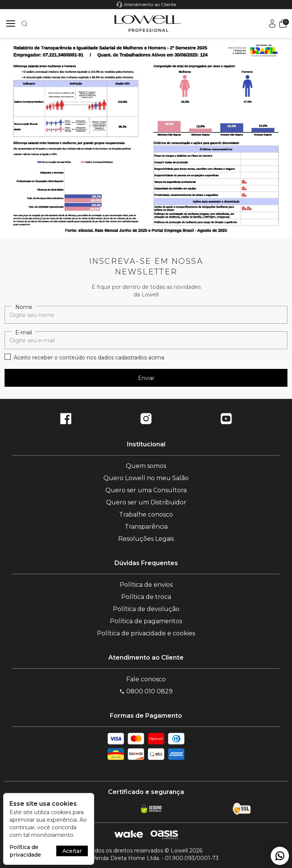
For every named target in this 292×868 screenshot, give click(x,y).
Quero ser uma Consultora (146, 490)
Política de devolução (146, 609)
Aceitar (72, 851)
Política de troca (146, 596)
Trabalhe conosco (146, 514)
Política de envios (146, 584)
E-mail (23, 332)
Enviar (146, 378)
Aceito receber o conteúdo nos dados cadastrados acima (89, 357)
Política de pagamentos (146, 621)
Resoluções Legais (146, 538)
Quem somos (146, 465)
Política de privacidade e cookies (146, 633)
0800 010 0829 (146, 691)
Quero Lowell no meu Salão (146, 478)
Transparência (146, 526)
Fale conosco (146, 679)
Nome (23, 307)
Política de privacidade (25, 851)
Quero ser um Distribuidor (146, 502)
